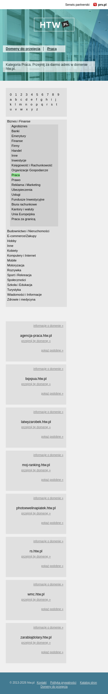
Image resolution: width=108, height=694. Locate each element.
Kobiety (12, 250)
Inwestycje (19, 160)
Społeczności (16, 280)
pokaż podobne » (52, 350)
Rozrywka (14, 270)
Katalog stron (88, 682)
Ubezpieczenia (22, 189)
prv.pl (102, 4)
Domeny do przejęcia (23, 49)
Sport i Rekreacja (19, 275)
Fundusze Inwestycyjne (28, 199)
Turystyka (14, 289)
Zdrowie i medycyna (21, 299)
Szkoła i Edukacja (19, 285)
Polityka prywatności (63, 682)
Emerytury (19, 136)
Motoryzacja (15, 265)
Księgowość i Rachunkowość (32, 165)
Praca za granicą (23, 219)
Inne (15, 155)
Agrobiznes (19, 126)
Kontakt (42, 682)
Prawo (16, 180)
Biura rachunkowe (24, 204)
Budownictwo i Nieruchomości (28, 231)
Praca (52, 49)
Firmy (16, 145)
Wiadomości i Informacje (24, 294)
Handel (17, 150)
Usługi (16, 194)
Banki (16, 131)
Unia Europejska (23, 214)
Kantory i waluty (23, 209)
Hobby (11, 241)
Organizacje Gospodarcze (30, 170)
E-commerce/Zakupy (21, 236)
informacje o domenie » (48, 325)
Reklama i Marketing (26, 185)
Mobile (11, 260)
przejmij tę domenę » (36, 341)
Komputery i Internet (21, 255)
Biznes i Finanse (19, 121)
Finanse (17, 141)
